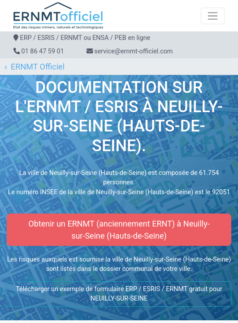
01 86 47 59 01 (43, 51)
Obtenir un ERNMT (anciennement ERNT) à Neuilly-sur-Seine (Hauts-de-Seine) (118, 229)
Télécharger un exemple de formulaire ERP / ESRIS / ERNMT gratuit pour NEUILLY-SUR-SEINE (119, 294)
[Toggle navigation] (213, 16)
